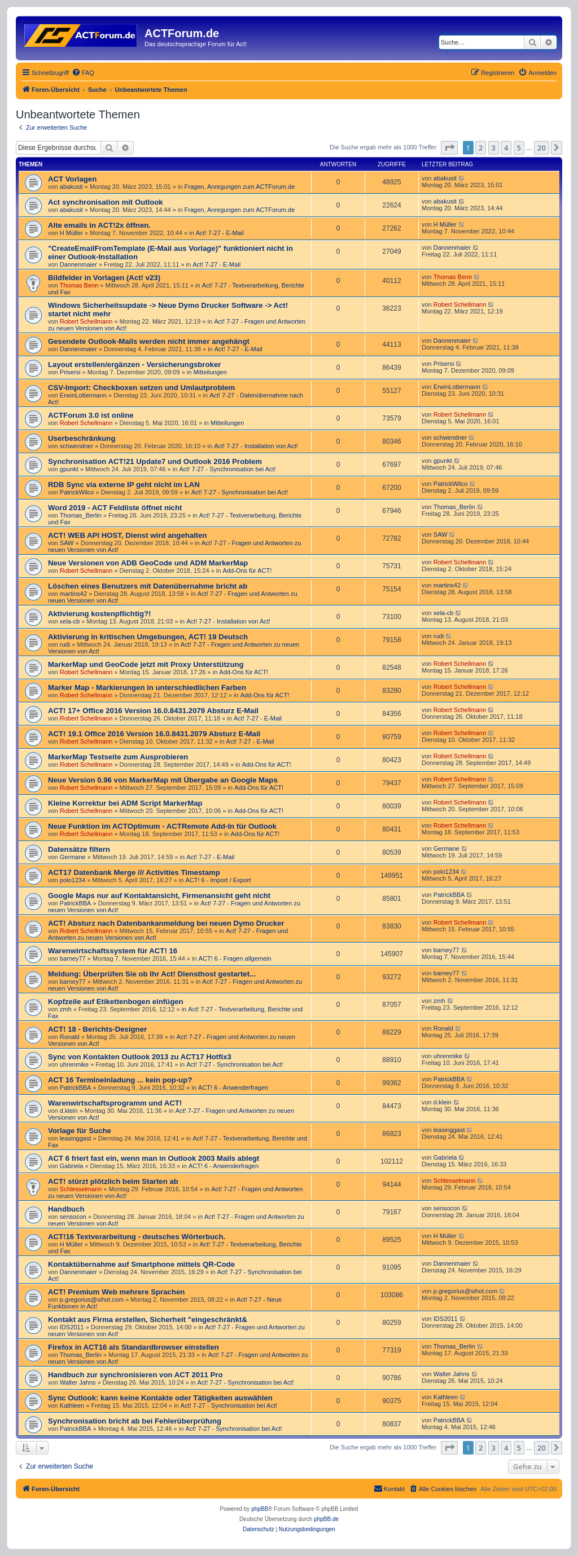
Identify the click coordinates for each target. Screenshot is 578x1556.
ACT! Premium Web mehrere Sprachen (116, 1292)
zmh (66, 1009)
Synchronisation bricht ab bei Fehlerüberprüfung (134, 1421)
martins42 (73, 593)
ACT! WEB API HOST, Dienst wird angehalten (127, 535)
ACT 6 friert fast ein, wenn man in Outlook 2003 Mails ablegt (153, 1158)
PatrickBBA (75, 903)
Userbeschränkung (81, 438)
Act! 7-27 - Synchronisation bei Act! (227, 469)
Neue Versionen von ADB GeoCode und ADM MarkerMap (148, 563)
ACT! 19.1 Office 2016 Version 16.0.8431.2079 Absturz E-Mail (154, 734)
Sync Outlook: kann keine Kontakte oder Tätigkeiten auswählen (160, 1398)
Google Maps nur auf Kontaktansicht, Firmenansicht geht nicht (159, 895)
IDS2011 (72, 1327)
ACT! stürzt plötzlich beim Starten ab (113, 1181)
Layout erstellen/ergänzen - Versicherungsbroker (134, 364)
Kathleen (72, 1405)
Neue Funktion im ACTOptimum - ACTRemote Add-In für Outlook (162, 826)
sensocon (73, 1216)
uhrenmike (74, 1064)
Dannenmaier (78, 264)
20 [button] (541, 148)
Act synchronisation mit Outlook (105, 202)
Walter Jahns (78, 1382)
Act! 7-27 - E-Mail (220, 232)
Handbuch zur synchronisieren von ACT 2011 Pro (135, 1375)
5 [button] (519, 148)
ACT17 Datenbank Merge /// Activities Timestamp (134, 872)
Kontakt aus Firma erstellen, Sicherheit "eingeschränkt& (147, 1319)
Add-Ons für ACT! (247, 570)
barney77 (73, 958)
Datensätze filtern (79, 849)
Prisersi (70, 372)
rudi (65, 644)
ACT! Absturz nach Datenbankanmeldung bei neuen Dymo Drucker (166, 923)
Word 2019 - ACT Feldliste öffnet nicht (115, 507)
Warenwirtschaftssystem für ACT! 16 (112, 951)
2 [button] (481, 148)
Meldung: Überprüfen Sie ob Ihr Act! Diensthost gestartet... (152, 974)
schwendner (76, 446)
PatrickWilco (77, 492)
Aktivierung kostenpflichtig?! (99, 613)
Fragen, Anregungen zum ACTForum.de (240, 186)
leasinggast (75, 1138)
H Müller (71, 232)
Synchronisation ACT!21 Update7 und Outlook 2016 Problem (155, 461)
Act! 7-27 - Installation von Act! (256, 446)
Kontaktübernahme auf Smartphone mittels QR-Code (141, 1264)
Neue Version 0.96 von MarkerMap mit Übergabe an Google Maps (163, 780)
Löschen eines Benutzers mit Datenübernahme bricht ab (147, 586)
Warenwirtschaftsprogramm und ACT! (115, 1103)
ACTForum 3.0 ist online (91, 415)
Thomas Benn (79, 285)
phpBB (259, 1509)
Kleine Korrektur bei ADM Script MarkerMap (125, 803)
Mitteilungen (209, 372)
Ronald (70, 1036)
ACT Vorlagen (72, 179)
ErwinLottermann (83, 395)
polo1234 (72, 880)
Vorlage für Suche (79, 1130)
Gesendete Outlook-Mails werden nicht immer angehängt (148, 341)
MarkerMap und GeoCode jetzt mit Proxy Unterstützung (146, 664)
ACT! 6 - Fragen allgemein (235, 958)
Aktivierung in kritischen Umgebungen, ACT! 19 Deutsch (148, 637)
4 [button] (506, 148)
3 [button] (494, 148)
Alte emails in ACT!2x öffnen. (99, 225)
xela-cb (70, 621)
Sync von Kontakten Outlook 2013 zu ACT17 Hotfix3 (139, 1057)
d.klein (69, 1110)
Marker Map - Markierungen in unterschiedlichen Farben (147, 687)
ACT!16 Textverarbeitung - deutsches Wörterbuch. (136, 1236)
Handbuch (66, 1209)
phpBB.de (326, 1519)
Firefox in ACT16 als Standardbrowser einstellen (133, 1347)
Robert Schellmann (86, 321)
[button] (449, 147)
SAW (67, 543)
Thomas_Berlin (81, 515)
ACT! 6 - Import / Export (218, 880)
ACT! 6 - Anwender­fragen (233, 1087)
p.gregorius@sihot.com (92, 1299)
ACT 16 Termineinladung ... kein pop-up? (120, 1080)
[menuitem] (83, 72)
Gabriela (72, 1165)
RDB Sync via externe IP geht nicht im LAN (124, 484)
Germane (73, 857)
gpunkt (69, 469)
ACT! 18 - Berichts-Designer (97, 1029)
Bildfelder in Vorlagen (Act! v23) (104, 277)
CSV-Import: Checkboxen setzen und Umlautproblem (141, 387)
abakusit (71, 186)
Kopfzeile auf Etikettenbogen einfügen (115, 1001)
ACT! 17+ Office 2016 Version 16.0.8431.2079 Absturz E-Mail (153, 710)
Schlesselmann (81, 1189)
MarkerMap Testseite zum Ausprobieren (118, 757)
